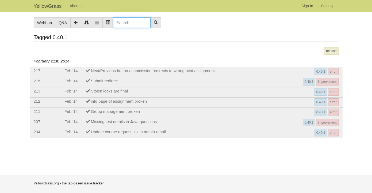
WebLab (44, 22)
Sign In (307, 6)
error (333, 71)
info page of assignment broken (119, 101)
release (331, 51)
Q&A (63, 22)
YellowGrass (48, 6)
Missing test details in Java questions (124, 121)
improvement (327, 82)
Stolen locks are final (109, 91)
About (76, 6)
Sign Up (328, 6)
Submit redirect (104, 81)
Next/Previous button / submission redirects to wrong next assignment (153, 70)
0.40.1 (320, 71)
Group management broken (115, 111)
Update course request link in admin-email (128, 131)
